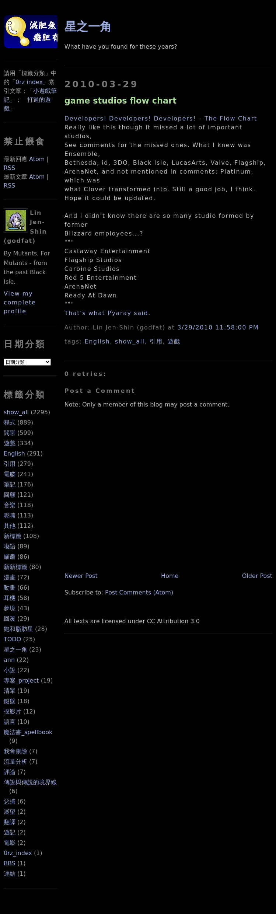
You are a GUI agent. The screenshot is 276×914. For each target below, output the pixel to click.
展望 (9, 811)
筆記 (9, 484)
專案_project (21, 680)
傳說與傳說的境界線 (30, 782)
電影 (9, 842)
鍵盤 (9, 701)
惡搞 (9, 801)
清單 (9, 690)
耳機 (9, 597)
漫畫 (9, 577)
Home (169, 575)
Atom (37, 159)
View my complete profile (20, 302)
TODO (12, 639)
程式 (9, 422)
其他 (9, 525)
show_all (16, 412)
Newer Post (81, 575)
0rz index (29, 82)
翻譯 (9, 822)
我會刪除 (15, 751)
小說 (9, 670)
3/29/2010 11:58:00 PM (218, 327)
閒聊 (9, 432)
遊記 (9, 832)
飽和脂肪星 (18, 628)
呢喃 (9, 515)
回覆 (9, 618)
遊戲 (9, 443)
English (14, 453)
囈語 (9, 546)
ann (9, 659)
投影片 (12, 711)
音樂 (9, 505)
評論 (9, 771)
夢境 (9, 608)
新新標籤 (15, 567)
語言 (9, 721)
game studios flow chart (120, 100)
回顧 (9, 494)
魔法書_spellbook (28, 732)
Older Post (257, 575)
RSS (9, 167)
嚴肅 (9, 556)
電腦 (9, 474)
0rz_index (18, 853)
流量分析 (15, 761)
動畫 (9, 587)
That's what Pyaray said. (107, 313)
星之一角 (15, 649)
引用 (9, 463)
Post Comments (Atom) (139, 592)
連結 (9, 873)
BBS (9, 863)
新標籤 (12, 536)
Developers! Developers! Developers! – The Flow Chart (160, 118)
